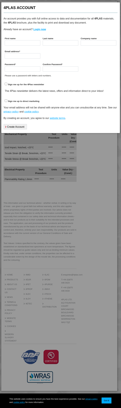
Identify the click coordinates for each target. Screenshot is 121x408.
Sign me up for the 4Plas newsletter (26, 84)
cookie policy (19, 402)
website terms (57, 118)
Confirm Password (52, 64)
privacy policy (91, 399)
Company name (89, 38)
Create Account (14, 126)
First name (10, 38)
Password (10, 64)
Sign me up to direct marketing (23, 101)
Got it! (106, 400)
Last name (48, 38)
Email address (12, 51)
